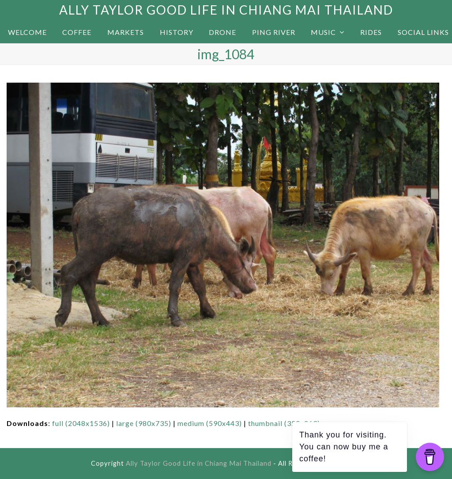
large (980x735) (143, 423)
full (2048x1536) (81, 423)
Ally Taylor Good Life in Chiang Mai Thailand (226, 9)
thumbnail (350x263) (284, 423)
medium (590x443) (209, 423)
